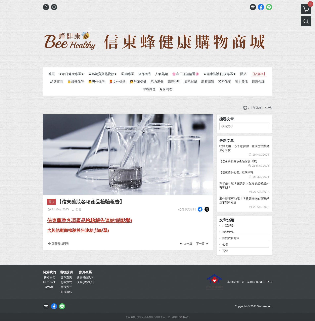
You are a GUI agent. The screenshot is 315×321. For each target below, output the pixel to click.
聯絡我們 (49, 277)
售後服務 (66, 291)
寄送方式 (66, 287)
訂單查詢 (66, 277)
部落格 (49, 287)
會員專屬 (85, 272)
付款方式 (66, 282)
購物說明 (66, 272)
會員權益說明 (85, 277)
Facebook (49, 282)
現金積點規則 (85, 282)
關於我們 (49, 272)
